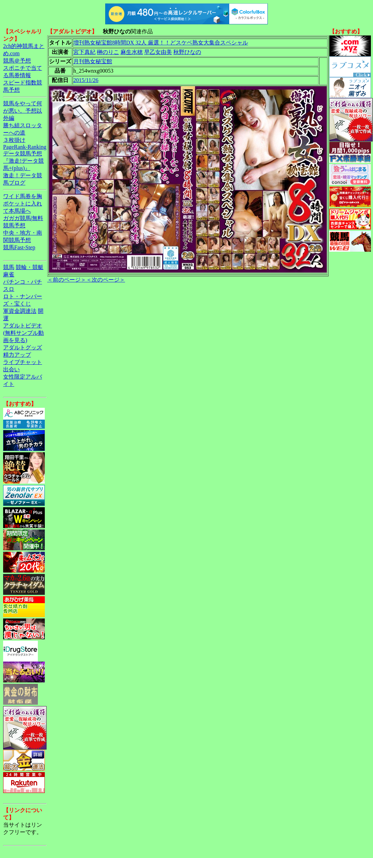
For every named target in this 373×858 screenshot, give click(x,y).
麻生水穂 (132, 52)
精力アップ (17, 355)
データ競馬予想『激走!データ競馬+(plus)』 (23, 161)
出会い (11, 369)
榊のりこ (108, 52)
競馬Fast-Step (19, 247)
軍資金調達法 (19, 311)
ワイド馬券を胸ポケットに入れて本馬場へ (22, 203)
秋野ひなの (187, 52)
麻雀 (8, 274)
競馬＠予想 (17, 61)
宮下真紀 (84, 52)
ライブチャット (22, 362)
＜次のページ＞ (105, 280)
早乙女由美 (158, 52)
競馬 (8, 267)
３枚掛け (14, 140)
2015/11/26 (85, 80)
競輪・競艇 (29, 267)
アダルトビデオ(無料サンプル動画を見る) (23, 333)
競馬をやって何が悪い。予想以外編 (22, 110)
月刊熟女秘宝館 (92, 61)
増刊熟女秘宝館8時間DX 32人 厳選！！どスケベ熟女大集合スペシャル (160, 43)
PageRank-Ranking (24, 147)
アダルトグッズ (22, 347)
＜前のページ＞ (66, 280)
